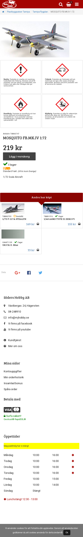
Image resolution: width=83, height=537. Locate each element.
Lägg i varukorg (19, 156)
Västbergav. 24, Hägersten (21, 305)
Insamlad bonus (13, 383)
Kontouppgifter (13, 371)
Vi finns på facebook (18, 323)
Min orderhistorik (14, 377)
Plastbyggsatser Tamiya (18, 12)
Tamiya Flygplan (40, 12)
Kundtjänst (12, 340)
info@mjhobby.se (16, 317)
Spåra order (10, 389)
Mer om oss (13, 346)
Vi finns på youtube (17, 329)
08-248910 (12, 311)
